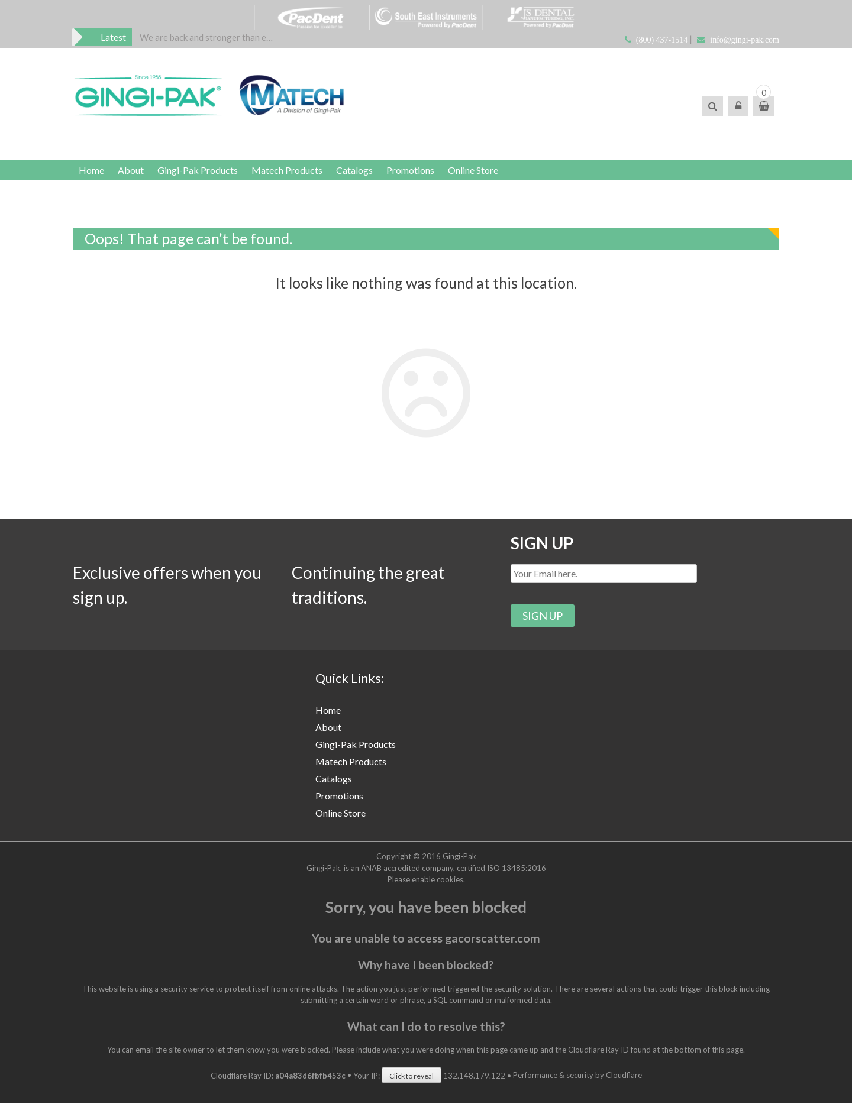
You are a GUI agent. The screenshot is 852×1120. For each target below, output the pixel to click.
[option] (207, 37)
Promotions (443, 176)
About (140, 176)
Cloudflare (624, 1092)
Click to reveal (411, 1092)
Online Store (511, 176)
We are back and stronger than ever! (207, 38)
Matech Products (307, 176)
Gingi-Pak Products (212, 176)
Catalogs (381, 176)
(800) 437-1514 (662, 39)
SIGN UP (545, 555)
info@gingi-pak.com (744, 39)
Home (94, 176)
